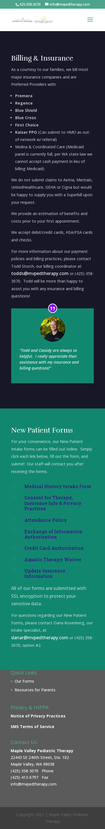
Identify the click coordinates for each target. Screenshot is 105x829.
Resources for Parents (35, 689)
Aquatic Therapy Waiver (52, 559)
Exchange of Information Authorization (53, 534)
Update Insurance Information (44, 573)
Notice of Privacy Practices (38, 716)
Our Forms (24, 681)
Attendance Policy (45, 520)
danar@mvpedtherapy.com (39, 637)
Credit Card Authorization (54, 548)
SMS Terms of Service (32, 726)
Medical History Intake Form (57, 486)
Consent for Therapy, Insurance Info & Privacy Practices (52, 503)
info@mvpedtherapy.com (34, 784)
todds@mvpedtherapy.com (40, 273)
